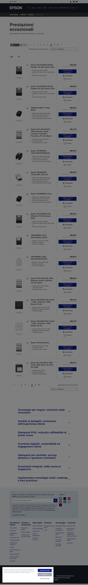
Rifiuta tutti (44, 574)
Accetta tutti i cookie (45, 570)
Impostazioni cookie (45, 578)
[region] (27, 575)
